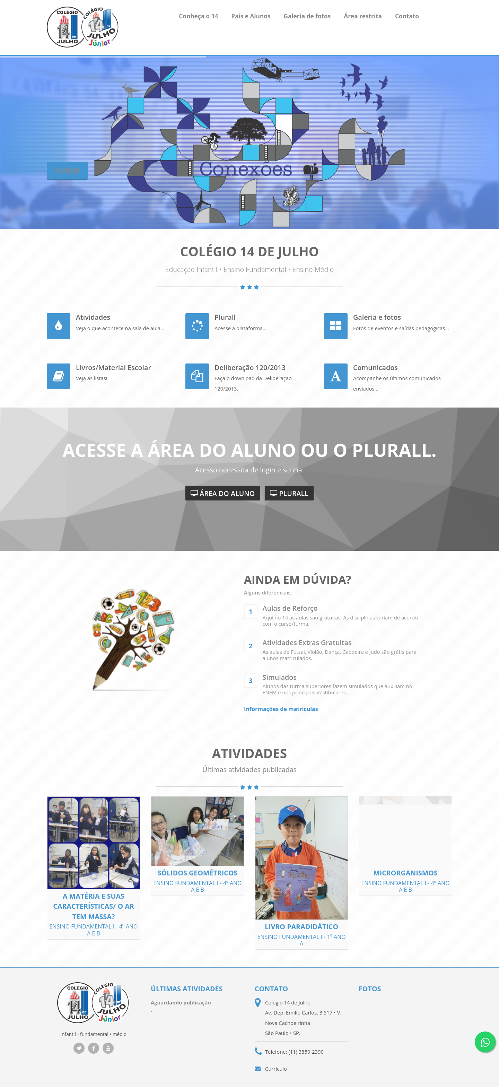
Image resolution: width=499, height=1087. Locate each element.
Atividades (93, 317)
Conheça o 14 (198, 16)
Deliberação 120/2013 (250, 367)
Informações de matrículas (281, 709)
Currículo (276, 1068)
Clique (67, 170)
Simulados (280, 677)
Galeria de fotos (307, 16)
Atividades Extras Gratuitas (307, 642)
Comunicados (375, 367)
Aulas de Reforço (290, 608)
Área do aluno (226, 493)
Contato (407, 16)
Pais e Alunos (250, 16)
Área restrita (363, 16)
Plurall (225, 317)
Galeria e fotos (377, 317)
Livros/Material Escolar (113, 367)
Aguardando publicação (181, 1002)
